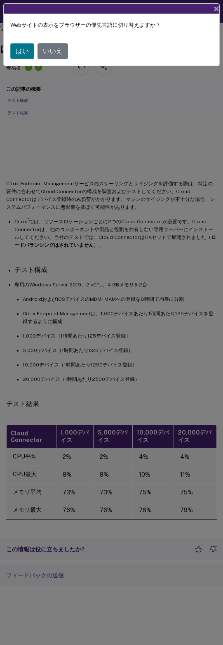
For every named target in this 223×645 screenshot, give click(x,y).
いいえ (53, 51)
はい (22, 51)
